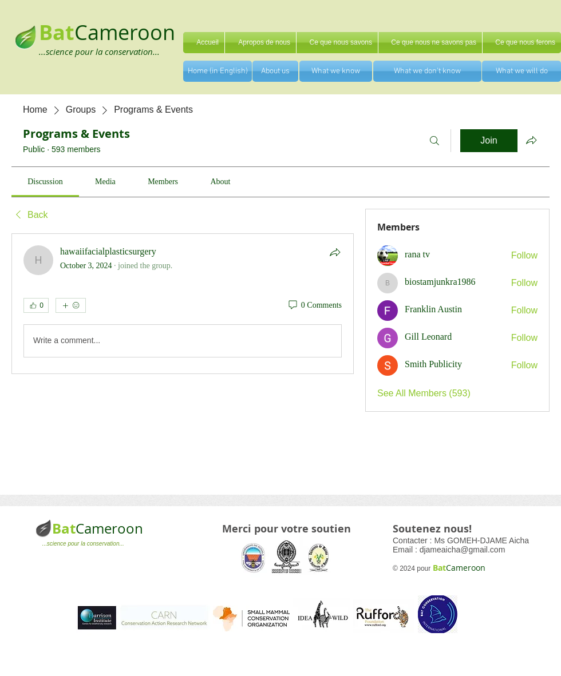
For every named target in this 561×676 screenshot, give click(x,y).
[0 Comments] (314, 305)
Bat (64, 528)
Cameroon (124, 32)
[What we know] (335, 71)
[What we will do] (521, 71)
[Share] (335, 252)
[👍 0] (36, 305)
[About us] (275, 71)
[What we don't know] (427, 71)
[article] (182, 303)
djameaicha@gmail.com (462, 549)
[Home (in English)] (217, 71)
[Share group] (531, 140)
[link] (44, 181)
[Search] (434, 140)
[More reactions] (71, 305)
